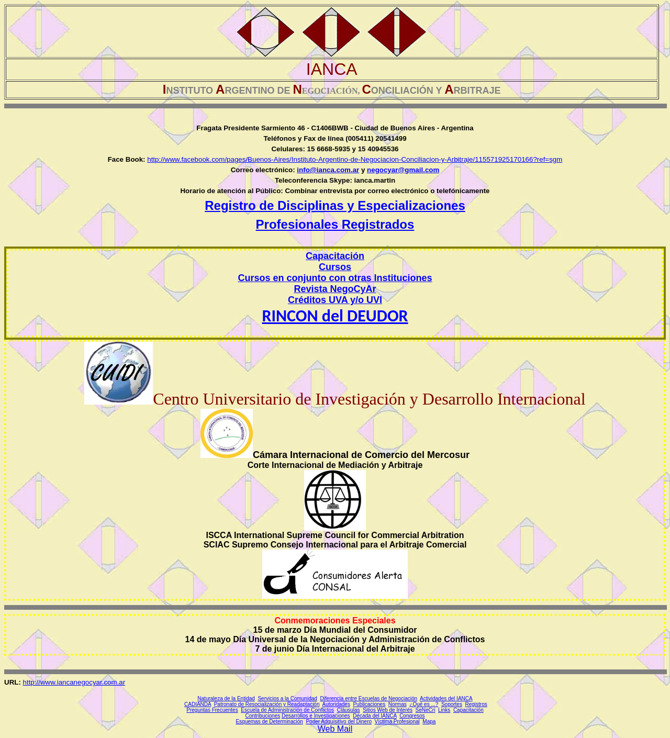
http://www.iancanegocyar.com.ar (74, 682)
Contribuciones (263, 716)
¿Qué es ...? (423, 704)
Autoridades (336, 704)
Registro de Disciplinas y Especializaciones (335, 205)
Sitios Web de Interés (387, 710)
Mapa (429, 721)
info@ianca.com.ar (328, 170)
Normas (397, 704)
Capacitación (468, 710)
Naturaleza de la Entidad (226, 698)
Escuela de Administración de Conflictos (287, 710)
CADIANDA (197, 704)
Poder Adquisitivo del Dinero (339, 721)
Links (444, 710)
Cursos (335, 267)
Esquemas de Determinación (269, 721)
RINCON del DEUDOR (335, 316)
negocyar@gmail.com (403, 170)
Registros (476, 704)
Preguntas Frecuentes (212, 710)
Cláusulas (348, 710)
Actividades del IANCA (446, 698)
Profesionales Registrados (335, 224)
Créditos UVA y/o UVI (335, 300)
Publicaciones (369, 704)
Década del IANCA (374, 716)
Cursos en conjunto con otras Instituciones (335, 278)
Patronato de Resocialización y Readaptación (267, 704)
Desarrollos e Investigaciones (316, 716)
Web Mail (335, 728)
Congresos (412, 716)
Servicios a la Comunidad (287, 698)
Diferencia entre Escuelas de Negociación (368, 698)
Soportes (451, 704)
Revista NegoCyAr (335, 289)
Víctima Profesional (397, 721)
